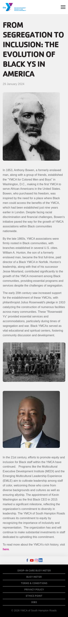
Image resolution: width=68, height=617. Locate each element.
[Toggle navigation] (63, 7)
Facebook (27, 560)
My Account (54, 7)
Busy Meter (34, 576)
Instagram (36, 560)
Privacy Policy (34, 589)
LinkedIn (41, 560)
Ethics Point (34, 595)
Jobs (34, 602)
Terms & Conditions (34, 583)
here (6, 549)
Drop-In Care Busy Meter (34, 570)
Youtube (32, 560)
